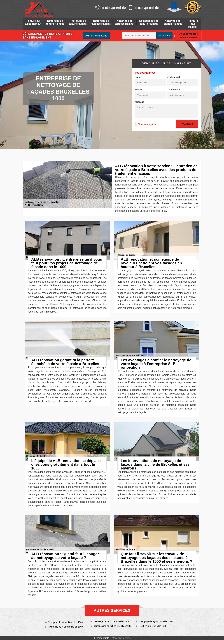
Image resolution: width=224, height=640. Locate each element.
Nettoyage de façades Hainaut (101, 22)
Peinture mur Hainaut (193, 23)
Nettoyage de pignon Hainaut (173, 22)
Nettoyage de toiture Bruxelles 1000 (65, 622)
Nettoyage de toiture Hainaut (55, 22)
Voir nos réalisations (96, 35)
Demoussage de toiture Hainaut (148, 22)
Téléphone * (173, 89)
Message (139, 102)
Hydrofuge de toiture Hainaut (77, 22)
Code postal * (174, 77)
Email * (138, 89)
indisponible (114, 8)
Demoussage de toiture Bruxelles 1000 (112, 626)
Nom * (138, 77)
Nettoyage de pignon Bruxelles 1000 (156, 621)
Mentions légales (121, 638)
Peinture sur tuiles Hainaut (33, 22)
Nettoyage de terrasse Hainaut (124, 22)
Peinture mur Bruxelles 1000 (152, 626)
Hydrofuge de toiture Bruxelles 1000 (65, 627)
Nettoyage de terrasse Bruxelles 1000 (111, 621)
